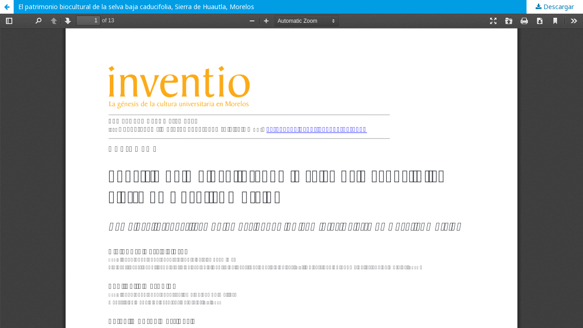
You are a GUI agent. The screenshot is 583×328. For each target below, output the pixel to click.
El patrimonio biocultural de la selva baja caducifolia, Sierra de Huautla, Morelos (136, 6)
